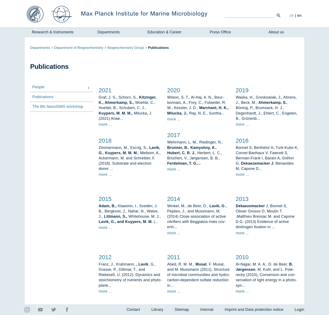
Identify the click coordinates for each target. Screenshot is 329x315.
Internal (206, 309)
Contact (133, 309)
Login (299, 309)
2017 (173, 135)
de (292, 15)
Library (157, 309)
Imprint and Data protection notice (254, 309)
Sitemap (182, 309)
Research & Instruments (53, 32)
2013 (242, 199)
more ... (105, 124)
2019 (242, 90)
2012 (105, 257)
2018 (105, 140)
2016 (242, 140)
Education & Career (164, 32)
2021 (105, 90)
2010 (242, 257)
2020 (173, 90)
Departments (109, 32)
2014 (173, 199)
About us (276, 32)
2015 (105, 199)
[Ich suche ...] (249, 15)
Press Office (220, 32)
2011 (173, 257)
